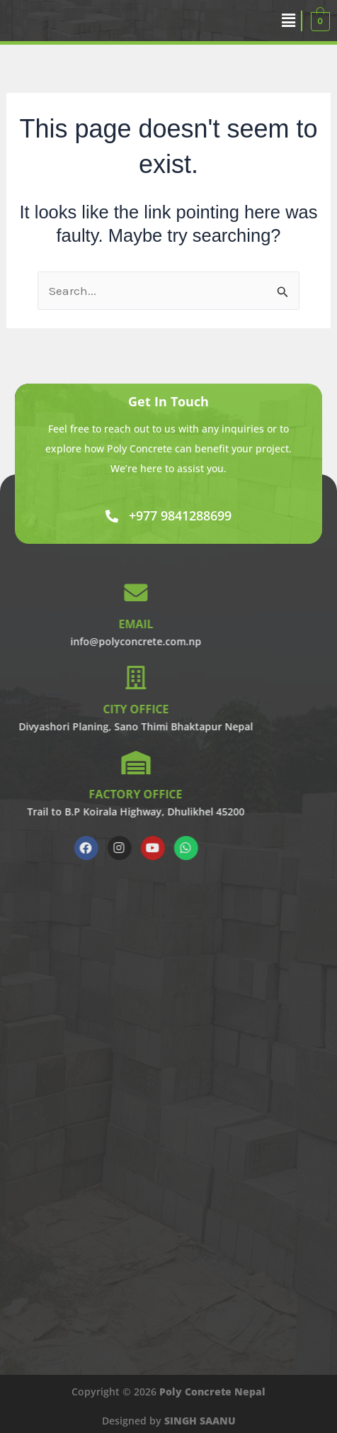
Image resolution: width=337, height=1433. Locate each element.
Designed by (169, 1420)
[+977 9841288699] (111, 516)
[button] (289, 20)
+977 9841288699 (180, 515)
